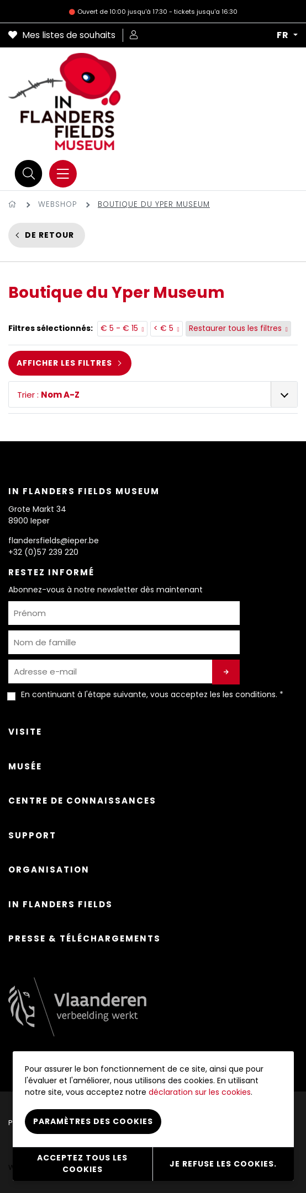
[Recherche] (28, 173)
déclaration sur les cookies (200, 1092)
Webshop (57, 204)
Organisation (48, 869)
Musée (25, 766)
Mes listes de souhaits (61, 35)
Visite (25, 731)
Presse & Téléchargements (84, 938)
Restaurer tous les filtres (238, 329)
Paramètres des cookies (93, 1121)
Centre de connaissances (82, 800)
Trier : (48, 394)
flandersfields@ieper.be (53, 540)
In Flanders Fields (60, 904)
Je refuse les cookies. (223, 1163)
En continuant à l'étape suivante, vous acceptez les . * (152, 694)
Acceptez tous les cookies (82, 1163)
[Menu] (63, 174)
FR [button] (284, 35)
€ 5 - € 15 (122, 329)
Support (32, 835)
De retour (49, 234)
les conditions (249, 694)
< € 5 (167, 329)
